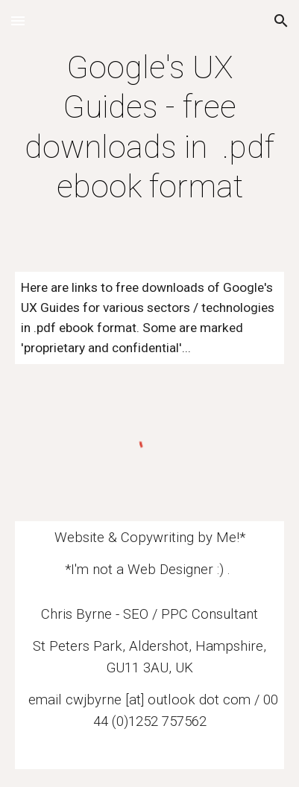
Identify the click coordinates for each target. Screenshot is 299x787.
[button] (18, 20)
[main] (150, 127)
